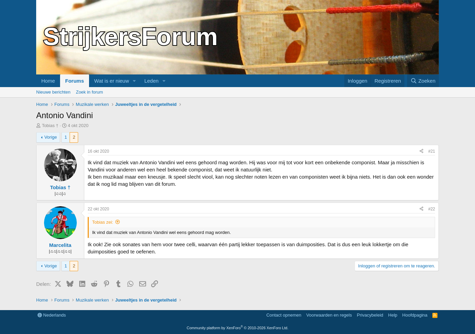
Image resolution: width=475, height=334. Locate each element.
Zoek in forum (89, 92)
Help (393, 315)
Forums (74, 81)
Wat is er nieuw (111, 81)
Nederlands (52, 315)
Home (48, 81)
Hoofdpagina (415, 315)
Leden (151, 81)
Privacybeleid (370, 315)
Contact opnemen (283, 315)
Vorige (50, 137)
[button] (134, 80)
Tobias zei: (102, 222)
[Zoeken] (423, 80)
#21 (431, 151)
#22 (431, 209)
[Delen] (421, 151)
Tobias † (50, 125)
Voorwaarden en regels (329, 315)
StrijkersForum (130, 36)
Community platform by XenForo (237, 328)
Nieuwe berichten (53, 92)
